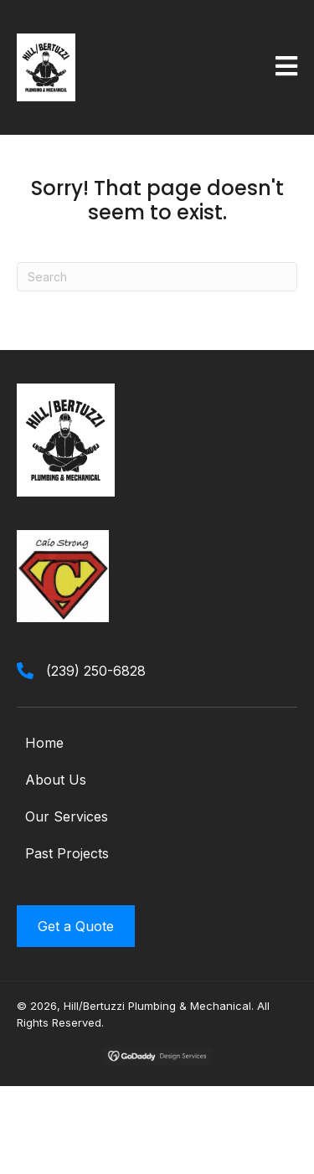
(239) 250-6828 (96, 670)
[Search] (157, 276)
